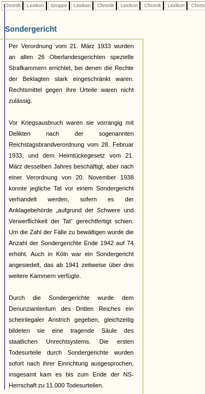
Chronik (12, 5)
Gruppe (58, 5)
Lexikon (35, 5)
